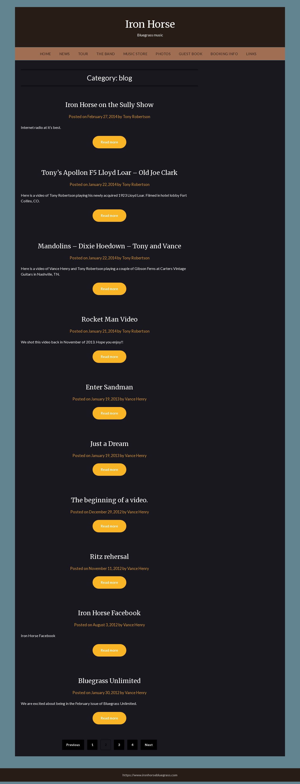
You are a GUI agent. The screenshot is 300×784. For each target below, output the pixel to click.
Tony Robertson (138, 116)
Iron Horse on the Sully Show (109, 104)
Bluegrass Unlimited (109, 682)
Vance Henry (137, 399)
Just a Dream (109, 444)
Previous (73, 747)
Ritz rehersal (109, 557)
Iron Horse (150, 24)
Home (45, 54)
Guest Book (190, 54)
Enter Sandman (109, 387)
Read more (109, 142)
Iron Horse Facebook (109, 614)
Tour (83, 54)
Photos (163, 54)
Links (251, 54)
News (64, 54)
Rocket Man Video (109, 319)
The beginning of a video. (110, 501)
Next (149, 747)
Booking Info (224, 54)
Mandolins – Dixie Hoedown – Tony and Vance (109, 246)
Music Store (135, 54)
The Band (105, 54)
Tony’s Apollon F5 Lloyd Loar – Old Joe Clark (110, 172)
